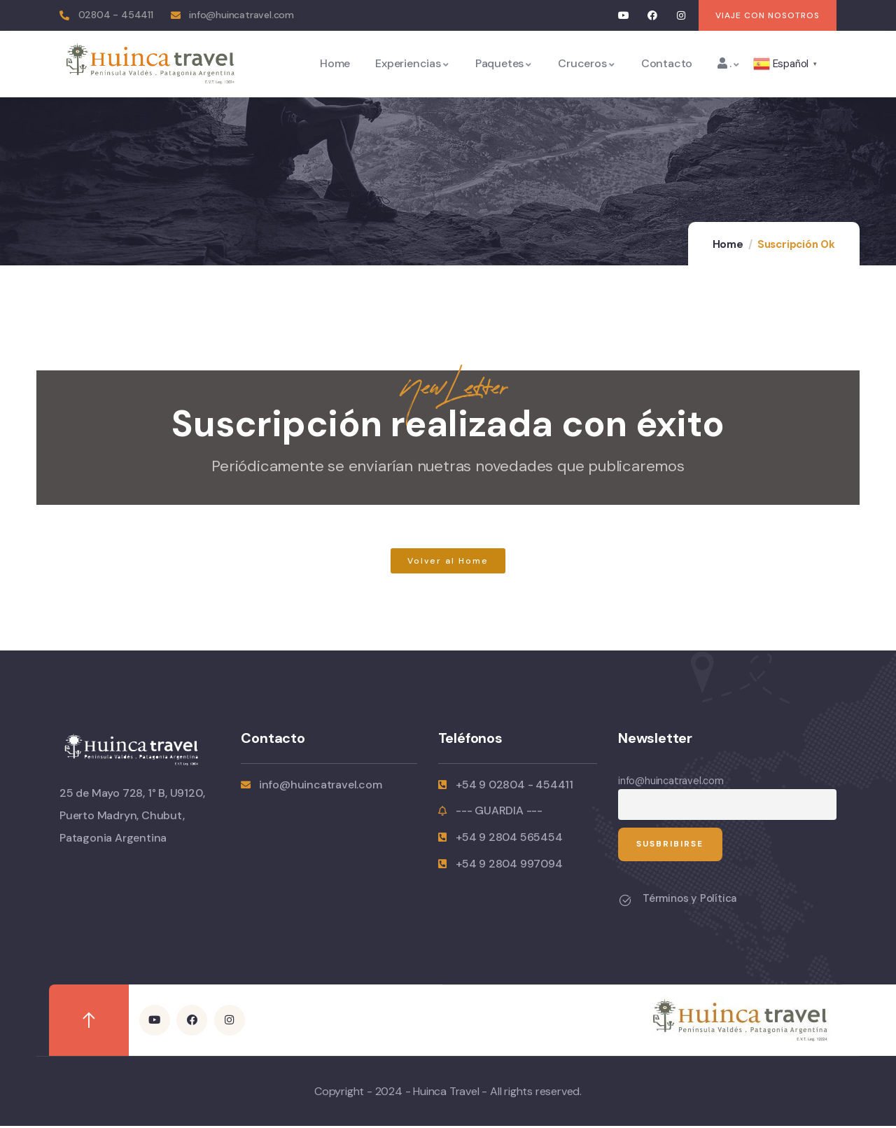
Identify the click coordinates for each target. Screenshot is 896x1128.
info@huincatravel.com (671, 780)
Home (728, 244)
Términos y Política (689, 900)
